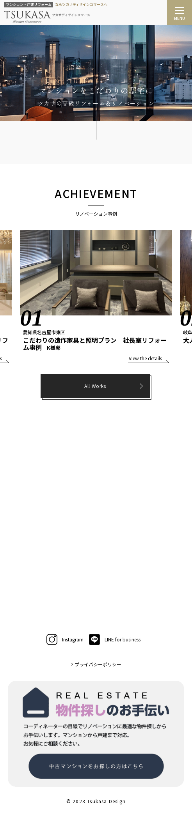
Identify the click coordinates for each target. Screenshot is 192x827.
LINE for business (114, 639)
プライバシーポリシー (98, 664)
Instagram (65, 639)
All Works (95, 386)
